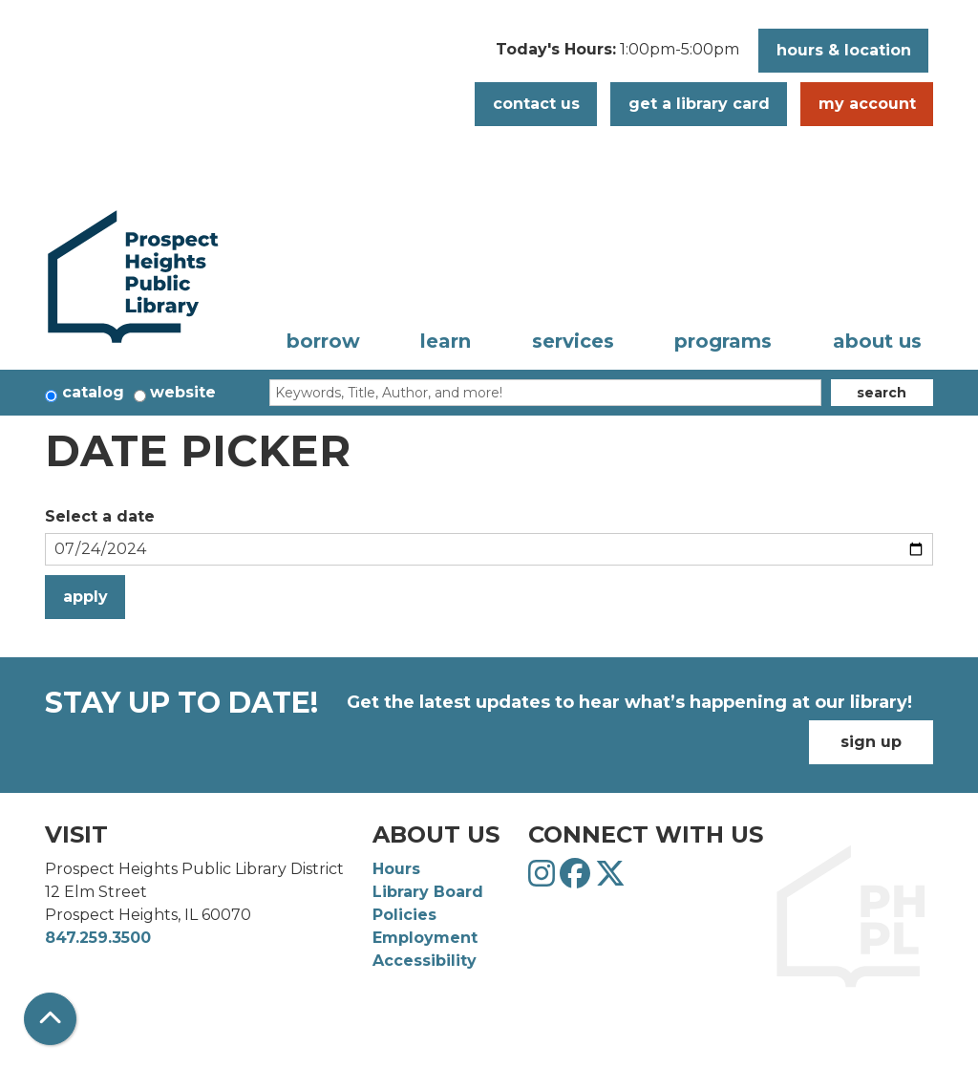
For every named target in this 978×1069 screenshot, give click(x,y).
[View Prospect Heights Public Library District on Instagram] (544, 879)
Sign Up (871, 742)
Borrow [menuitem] (323, 341)
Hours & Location (843, 50)
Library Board (427, 892)
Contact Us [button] (536, 104)
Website (183, 392)
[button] (617, 55)
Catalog (93, 392)
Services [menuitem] (573, 341)
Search (881, 392)
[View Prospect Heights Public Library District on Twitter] (610, 879)
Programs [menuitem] (723, 341)
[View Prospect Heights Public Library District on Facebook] (577, 879)
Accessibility (424, 960)
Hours (396, 869)
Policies (404, 915)
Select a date (100, 516)
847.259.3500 (98, 938)
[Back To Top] (50, 1019)
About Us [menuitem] (877, 341)
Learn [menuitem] (445, 341)
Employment (425, 938)
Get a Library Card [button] (699, 104)
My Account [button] (867, 104)
